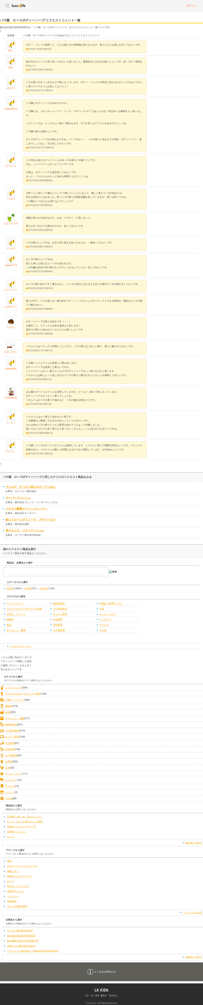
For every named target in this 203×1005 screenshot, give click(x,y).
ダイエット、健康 (16, 630)
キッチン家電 (60, 614)
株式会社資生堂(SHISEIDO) (21, 935)
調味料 (10, 619)
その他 (102, 630)
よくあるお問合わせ (105, 971)
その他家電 (59, 630)
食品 (9, 624)
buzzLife (18, 5)
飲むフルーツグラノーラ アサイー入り (31, 519)
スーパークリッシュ (18, 497)
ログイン (191, 5)
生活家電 (57, 619)
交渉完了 (44, 588)
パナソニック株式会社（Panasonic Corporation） (33, 950)
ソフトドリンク (15, 603)
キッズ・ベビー (107, 614)
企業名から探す (193, 957)
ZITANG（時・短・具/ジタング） (24, 816)
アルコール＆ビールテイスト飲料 (24, 608)
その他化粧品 (60, 608)
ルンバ (10, 836)
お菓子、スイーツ (16, 614)
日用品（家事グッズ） (111, 603)
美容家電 (57, 624)
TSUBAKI (11, 901)
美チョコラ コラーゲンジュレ (25, 530)
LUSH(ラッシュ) (15, 891)
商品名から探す (193, 842)
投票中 (10, 588)
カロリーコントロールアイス (22, 866)
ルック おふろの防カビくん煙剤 (25, 821)
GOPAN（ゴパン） (17, 831)
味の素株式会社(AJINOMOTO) (23, 940)
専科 (9, 861)
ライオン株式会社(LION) (20, 930)
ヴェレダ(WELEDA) (17, 906)
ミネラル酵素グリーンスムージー (26, 508)
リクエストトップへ (20, 646)
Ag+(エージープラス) (18, 886)
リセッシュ (13, 896)
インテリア (105, 619)
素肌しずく (13, 871)
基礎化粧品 (59, 603)
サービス (104, 624)
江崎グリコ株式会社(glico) (21, 946)
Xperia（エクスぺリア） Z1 (21, 826)
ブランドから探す (192, 912)
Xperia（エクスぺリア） (20, 876)
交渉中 (27, 588)
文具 (101, 608)
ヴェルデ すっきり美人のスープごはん (31, 486)
